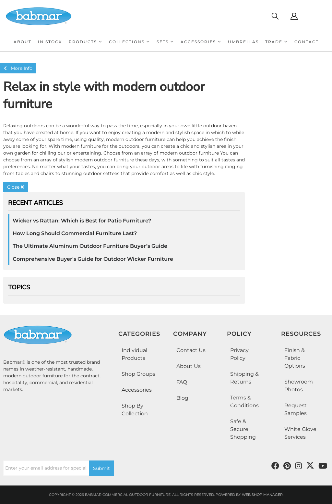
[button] (85, 41)
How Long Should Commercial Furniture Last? (75, 233)
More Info (18, 68)
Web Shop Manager (262, 494)
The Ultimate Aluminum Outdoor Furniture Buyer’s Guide (90, 246)
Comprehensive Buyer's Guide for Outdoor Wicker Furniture (93, 259)
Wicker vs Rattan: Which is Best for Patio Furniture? (82, 221)
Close (15, 187)
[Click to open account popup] (293, 16)
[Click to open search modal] (274, 16)
